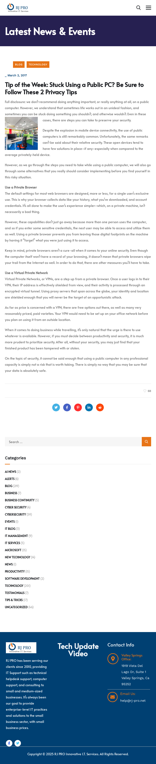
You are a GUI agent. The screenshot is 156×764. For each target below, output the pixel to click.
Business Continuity (19, 500)
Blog (19, 64)
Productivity (15, 571)
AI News (10, 472)
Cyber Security (15, 507)
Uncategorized (16, 607)
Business (11, 493)
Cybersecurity (15, 514)
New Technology (17, 557)
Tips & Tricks (14, 600)
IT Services (12, 543)
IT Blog (10, 529)
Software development (22, 579)
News (9, 564)
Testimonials (14, 593)
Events (10, 522)
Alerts (9, 479)
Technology (38, 64)
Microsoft (13, 550)
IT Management (16, 536)
